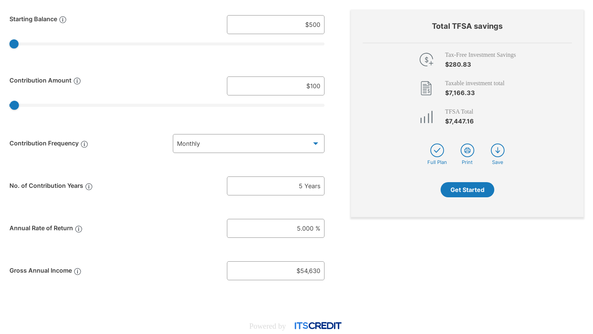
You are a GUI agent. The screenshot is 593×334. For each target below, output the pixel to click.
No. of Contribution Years (46, 185)
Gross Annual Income (40, 270)
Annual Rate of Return (41, 228)
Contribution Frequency (44, 143)
